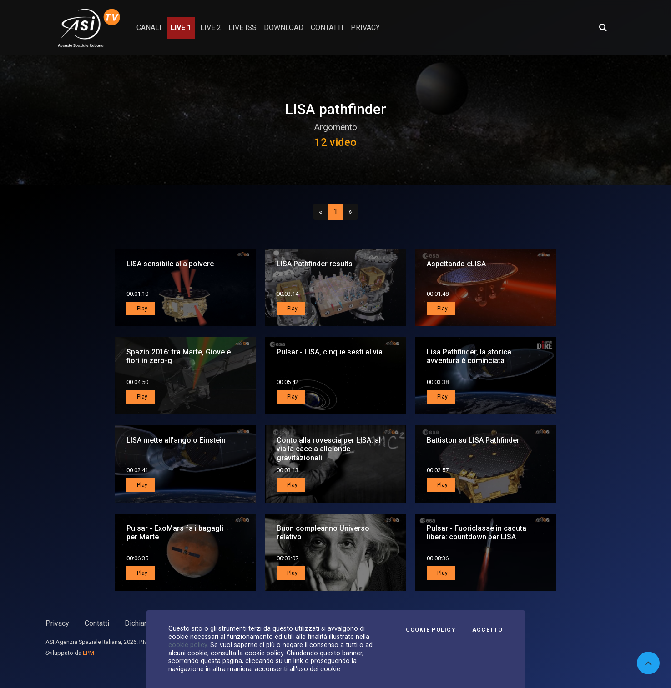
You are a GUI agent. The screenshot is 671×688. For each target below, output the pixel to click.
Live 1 (181, 27)
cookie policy (187, 644)
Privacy (57, 623)
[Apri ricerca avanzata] (603, 27)
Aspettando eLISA (456, 263)
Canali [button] (148, 27)
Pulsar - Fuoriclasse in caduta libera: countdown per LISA (476, 532)
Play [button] (141, 308)
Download (283, 27)
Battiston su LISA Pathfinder (473, 440)
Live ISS (242, 27)
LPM (88, 652)
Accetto (487, 630)
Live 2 (210, 27)
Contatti (97, 623)
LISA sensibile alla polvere (170, 263)
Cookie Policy (431, 630)
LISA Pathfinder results (315, 263)
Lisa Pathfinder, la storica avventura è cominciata (469, 356)
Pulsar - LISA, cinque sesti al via (330, 352)
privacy (365, 27)
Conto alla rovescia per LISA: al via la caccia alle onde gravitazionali (329, 449)
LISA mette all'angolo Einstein (176, 440)
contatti (327, 27)
